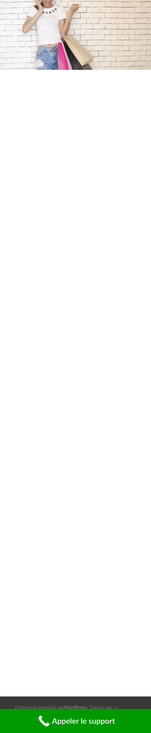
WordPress (75, 707)
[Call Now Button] (75, 721)
